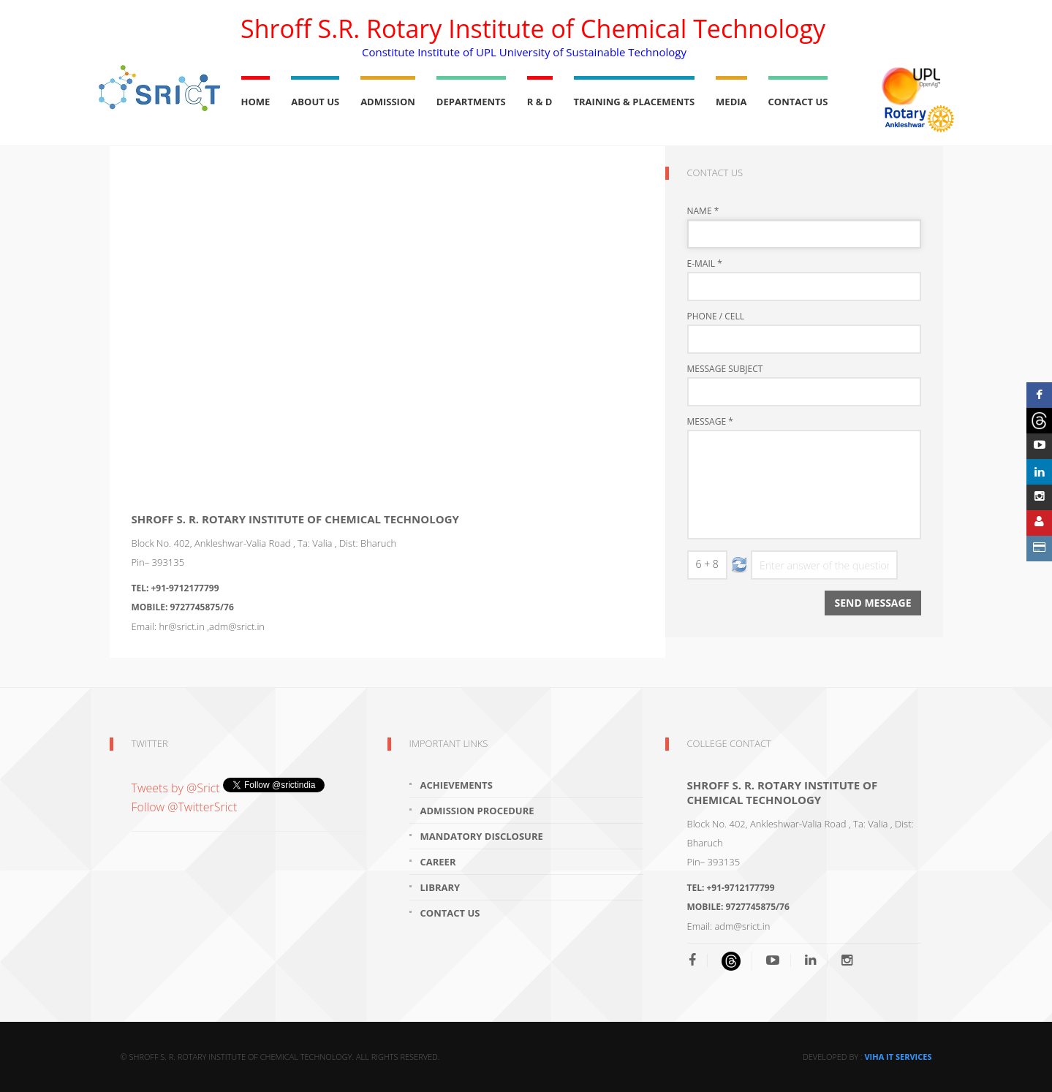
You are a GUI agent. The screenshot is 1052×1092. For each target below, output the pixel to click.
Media (731, 101)
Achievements (456, 785)
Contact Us (798, 101)
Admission (387, 101)
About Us (315, 101)
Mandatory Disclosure (481, 836)
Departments (471, 101)
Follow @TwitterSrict (185, 807)
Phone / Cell (716, 316)
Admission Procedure (477, 810)
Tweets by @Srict (177, 788)
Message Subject (725, 369)
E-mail (704, 263)
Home (255, 101)
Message (710, 421)
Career (438, 861)
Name (703, 211)
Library (440, 887)
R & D (540, 101)
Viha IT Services (897, 1056)
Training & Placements (634, 101)
